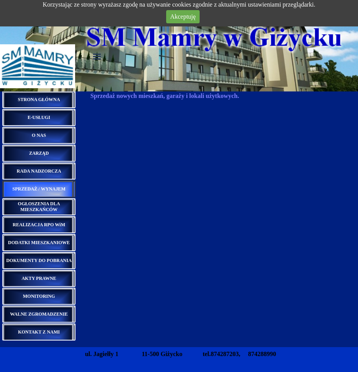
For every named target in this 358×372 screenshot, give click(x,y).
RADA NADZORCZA (39, 171)
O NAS (39, 135)
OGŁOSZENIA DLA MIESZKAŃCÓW (39, 206)
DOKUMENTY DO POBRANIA (39, 260)
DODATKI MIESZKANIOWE (39, 242)
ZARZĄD (39, 153)
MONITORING (39, 296)
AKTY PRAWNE (38, 278)
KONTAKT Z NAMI (39, 332)
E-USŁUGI (39, 117)
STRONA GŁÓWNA (39, 99)
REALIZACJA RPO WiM (39, 224)
